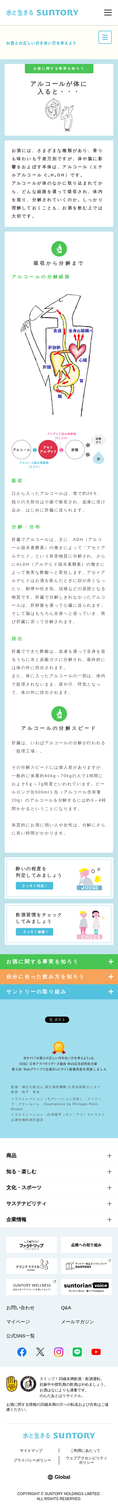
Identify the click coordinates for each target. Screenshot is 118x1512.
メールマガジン (77, 1321)
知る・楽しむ (21, 1171)
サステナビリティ (26, 1203)
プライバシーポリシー (32, 1460)
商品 (11, 1155)
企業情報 (16, 1219)
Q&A (66, 1307)
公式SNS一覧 (20, 1335)
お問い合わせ (20, 1307)
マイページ (18, 1321)
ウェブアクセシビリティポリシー (86, 1460)
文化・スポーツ (24, 1187)
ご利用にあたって (85, 1450)
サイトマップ (31, 1450)
